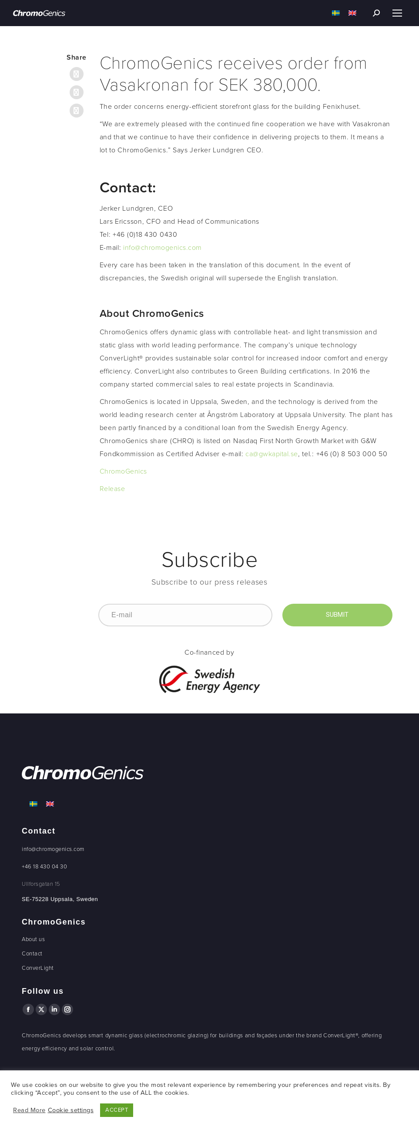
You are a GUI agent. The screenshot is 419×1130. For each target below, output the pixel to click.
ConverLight (38, 968)
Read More (29, 1110)
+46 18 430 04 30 (44, 866)
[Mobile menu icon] (397, 13)
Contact (32, 953)
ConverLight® (340, 1035)
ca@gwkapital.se (271, 454)
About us (33, 939)
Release (112, 488)
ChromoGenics (123, 471)
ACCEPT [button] (116, 1109)
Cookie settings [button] (71, 1110)
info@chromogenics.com (162, 247)
